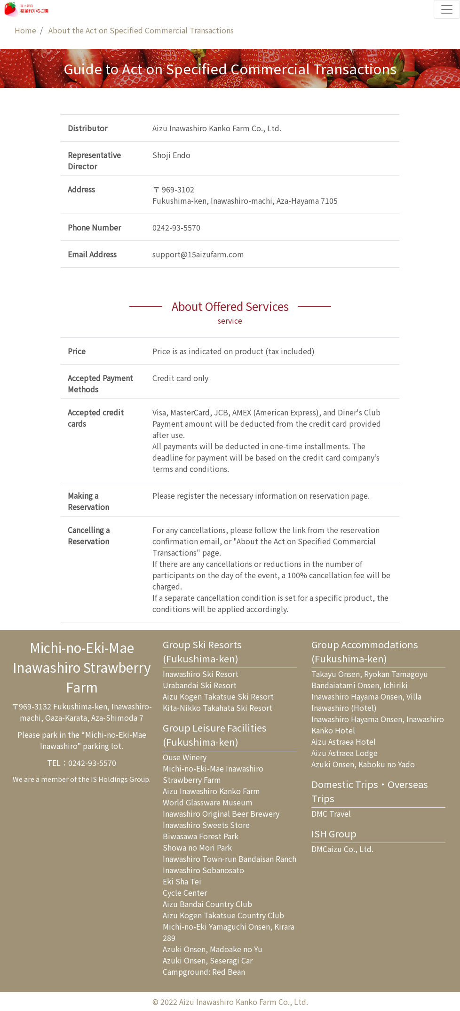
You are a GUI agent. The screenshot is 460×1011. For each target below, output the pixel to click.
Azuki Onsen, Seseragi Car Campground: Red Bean (208, 966)
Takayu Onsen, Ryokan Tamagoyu (369, 673)
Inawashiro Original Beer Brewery (221, 813)
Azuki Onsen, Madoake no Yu (212, 949)
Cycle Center (185, 892)
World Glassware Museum (208, 802)
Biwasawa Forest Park (200, 836)
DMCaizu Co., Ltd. (342, 848)
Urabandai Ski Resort (200, 685)
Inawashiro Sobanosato (203, 870)
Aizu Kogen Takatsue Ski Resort (218, 696)
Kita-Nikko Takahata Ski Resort (217, 707)
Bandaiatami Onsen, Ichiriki (359, 685)
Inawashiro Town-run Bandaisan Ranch (229, 858)
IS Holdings (109, 779)
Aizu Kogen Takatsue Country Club (223, 915)
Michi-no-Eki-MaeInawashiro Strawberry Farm (82, 667)
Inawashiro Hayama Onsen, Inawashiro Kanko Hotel (377, 724)
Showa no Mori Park (197, 847)
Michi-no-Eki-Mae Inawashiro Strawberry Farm (213, 774)
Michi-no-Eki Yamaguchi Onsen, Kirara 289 (228, 932)
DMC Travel (331, 813)
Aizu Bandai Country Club (207, 903)
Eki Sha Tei (182, 881)
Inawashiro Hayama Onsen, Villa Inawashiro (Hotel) (366, 702)
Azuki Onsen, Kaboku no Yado (363, 764)
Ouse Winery (184, 757)
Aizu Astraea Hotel (343, 741)
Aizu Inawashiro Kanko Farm (211, 790)
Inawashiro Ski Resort (200, 673)
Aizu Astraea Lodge (344, 752)
